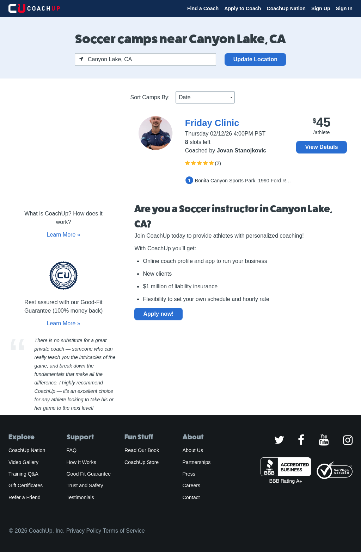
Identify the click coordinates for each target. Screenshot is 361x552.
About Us (193, 450)
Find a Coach (203, 8)
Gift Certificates (25, 485)
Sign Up (320, 8)
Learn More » (63, 235)
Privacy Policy (84, 531)
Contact (191, 497)
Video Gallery (23, 462)
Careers (192, 485)
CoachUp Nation (286, 8)
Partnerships (197, 462)
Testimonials (80, 497)
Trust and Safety (85, 485)
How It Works (81, 462)
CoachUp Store (141, 462)
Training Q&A (23, 474)
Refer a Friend (24, 497)
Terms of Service (124, 531)
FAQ (72, 450)
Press (189, 474)
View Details (321, 147)
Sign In (344, 8)
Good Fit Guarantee (89, 474)
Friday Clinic (212, 123)
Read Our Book (141, 450)
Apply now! (158, 314)
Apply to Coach (242, 8)
